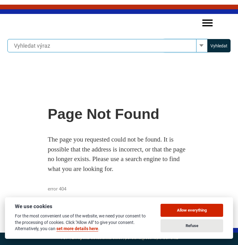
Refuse (192, 225)
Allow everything (192, 210)
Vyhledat (218, 45)
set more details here (77, 228)
